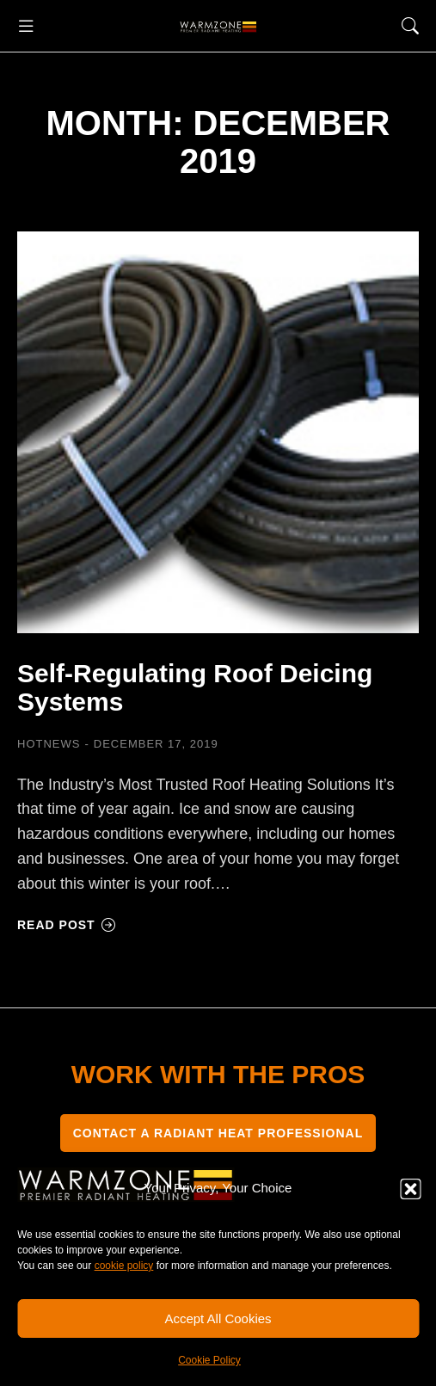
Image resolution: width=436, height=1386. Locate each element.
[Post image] (218, 432)
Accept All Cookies (217, 1318)
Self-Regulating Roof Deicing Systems (194, 687)
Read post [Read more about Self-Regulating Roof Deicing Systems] (66, 925)
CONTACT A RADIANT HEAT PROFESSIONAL (218, 1133)
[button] (410, 1189)
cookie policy (124, 1266)
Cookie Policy (209, 1360)
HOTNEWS (48, 743)
